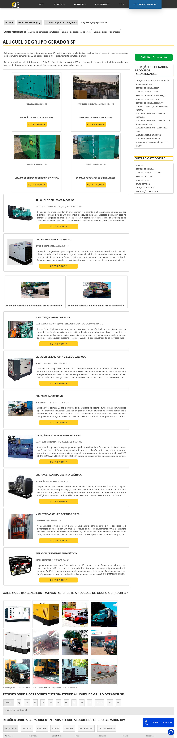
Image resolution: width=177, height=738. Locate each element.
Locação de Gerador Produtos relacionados (151, 70)
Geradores (151, 710)
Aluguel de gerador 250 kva (148, 139)
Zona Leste (69, 667)
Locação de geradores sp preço (76, 32)
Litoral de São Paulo (106, 667)
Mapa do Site (152, 717)
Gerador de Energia (144, 169)
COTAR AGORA (18, 124)
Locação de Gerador (145, 188)
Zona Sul (55, 667)
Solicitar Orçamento (154, 57)
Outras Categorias (150, 158)
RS (66, 642)
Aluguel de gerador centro (148, 135)
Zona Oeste (41, 667)
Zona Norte (26, 667)
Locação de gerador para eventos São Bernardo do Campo (153, 82)
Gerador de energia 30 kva (147, 99)
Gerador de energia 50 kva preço (150, 95)
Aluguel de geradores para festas (43, 32)
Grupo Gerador (143, 184)
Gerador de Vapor (144, 176)
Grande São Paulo (86, 667)
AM (110, 642)
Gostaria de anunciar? (154, 696)
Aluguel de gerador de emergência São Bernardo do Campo (153, 122)
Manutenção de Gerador (147, 191)
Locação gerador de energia (107, 32)
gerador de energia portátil (107, 696)
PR (51, 642)
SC (58, 642)
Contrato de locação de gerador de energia (152, 108)
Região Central (11, 667)
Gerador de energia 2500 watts (149, 103)
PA (118, 642)
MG (27, 642)
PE (74, 642)
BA (82, 642)
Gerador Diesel (142, 180)
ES (35, 642)
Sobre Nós (151, 706)
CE (90, 642)
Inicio (149, 702)
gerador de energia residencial (103, 702)
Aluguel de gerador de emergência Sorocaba (151, 115)
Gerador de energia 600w (147, 92)
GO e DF (100, 642)
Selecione (9, 642)
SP (43, 642)
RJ (19, 642)
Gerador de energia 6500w (147, 88)
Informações (152, 713)
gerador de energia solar (106, 707)
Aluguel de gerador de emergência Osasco (151, 129)
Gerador (140, 165)
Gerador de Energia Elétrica (148, 173)
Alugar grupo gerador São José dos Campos (152, 144)
